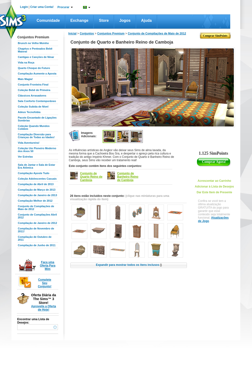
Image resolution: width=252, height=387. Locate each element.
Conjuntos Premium (110, 33)
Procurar (63, 7)
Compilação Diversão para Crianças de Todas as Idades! (36, 136)
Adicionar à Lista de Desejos (214, 186)
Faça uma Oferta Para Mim (48, 266)
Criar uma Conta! (41, 7)
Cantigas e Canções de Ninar (36, 57)
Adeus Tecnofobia (29, 112)
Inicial (72, 33)
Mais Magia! (25, 79)
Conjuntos (87, 33)
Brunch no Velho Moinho (33, 43)
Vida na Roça (26, 62)
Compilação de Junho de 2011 (37, 245)
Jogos (124, 20)
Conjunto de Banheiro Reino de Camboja (128, 177)
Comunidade (48, 20)
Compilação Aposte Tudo (33, 173)
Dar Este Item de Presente (214, 192)
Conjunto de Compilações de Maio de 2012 (157, 33)
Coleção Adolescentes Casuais (37, 178)
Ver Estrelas (25, 156)
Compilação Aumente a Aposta (37, 73)
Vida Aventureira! (28, 142)
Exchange (79, 20)
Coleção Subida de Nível (33, 106)
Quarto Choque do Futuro (34, 68)
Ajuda (146, 20)
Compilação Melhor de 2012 (35, 200)
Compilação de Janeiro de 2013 (37, 195)
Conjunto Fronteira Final (33, 84)
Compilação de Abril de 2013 (36, 184)
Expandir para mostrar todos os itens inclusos (129, 265)
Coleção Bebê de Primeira (34, 90)
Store (104, 20)
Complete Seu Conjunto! (44, 283)
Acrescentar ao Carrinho (214, 180)
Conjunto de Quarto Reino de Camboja (91, 177)
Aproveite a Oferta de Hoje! (43, 308)
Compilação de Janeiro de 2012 (37, 223)
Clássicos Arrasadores (32, 95)
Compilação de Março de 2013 (37, 189)
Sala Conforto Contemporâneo (37, 101)
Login (24, 7)
